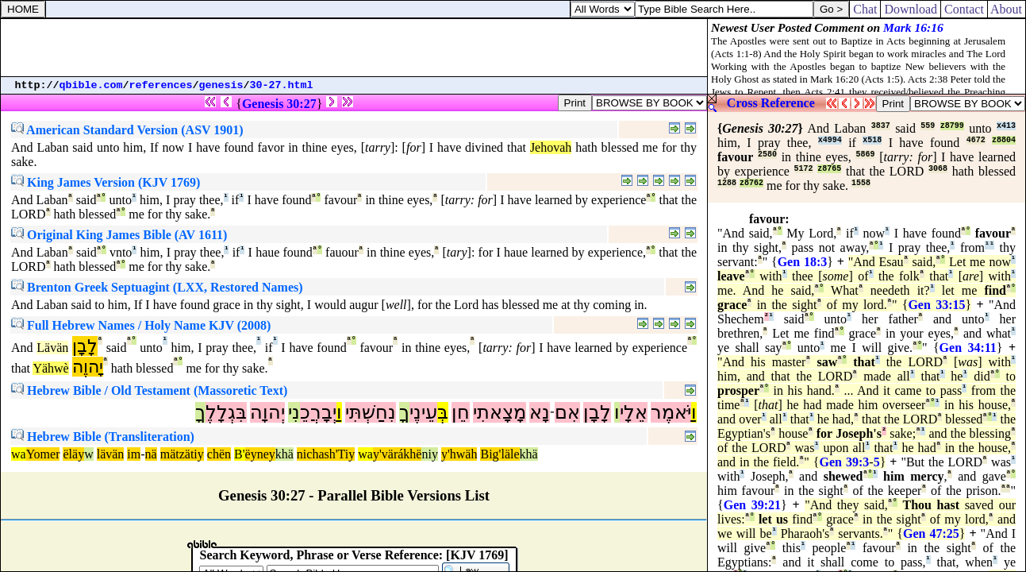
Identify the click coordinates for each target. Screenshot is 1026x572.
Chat (865, 9)
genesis (221, 85)
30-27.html (281, 85)
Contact (964, 9)
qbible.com (91, 85)
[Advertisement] (354, 48)
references (161, 85)
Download (910, 9)
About (1006, 9)
